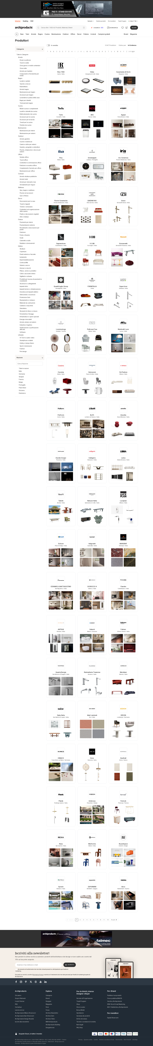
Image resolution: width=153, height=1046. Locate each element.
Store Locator (80, 1007)
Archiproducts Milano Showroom (25, 1013)
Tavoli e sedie (24, 63)
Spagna (21, 376)
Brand (48, 998)
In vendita (54, 45)
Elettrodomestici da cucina (28, 114)
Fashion (22, 349)
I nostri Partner (19, 1001)
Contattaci (18, 1007)
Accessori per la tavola (27, 119)
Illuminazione (22, 128)
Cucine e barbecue (26, 141)
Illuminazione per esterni (27, 133)
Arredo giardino (25, 139)
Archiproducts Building (53, 1024)
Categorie (49, 995)
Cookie (96, 1039)
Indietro (71, 920)
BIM (31, 21)
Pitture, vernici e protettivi (28, 271)
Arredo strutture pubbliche (28, 176)
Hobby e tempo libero (27, 343)
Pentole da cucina (25, 125)
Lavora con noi (19, 1010)
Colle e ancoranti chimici (27, 273)
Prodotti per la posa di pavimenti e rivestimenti (31, 280)
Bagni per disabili (25, 100)
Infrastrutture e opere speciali (29, 316)
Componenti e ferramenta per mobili (29, 74)
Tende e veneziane (26, 207)
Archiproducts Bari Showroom (24, 1016)
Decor (20, 198)
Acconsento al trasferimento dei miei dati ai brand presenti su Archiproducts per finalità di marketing (41, 970)
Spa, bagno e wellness (27, 190)
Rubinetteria (23, 86)
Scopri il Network (20, 998)
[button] (91, 21)
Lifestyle (21, 335)
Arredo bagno (24, 89)
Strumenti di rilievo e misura (28, 311)
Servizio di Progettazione (84, 998)
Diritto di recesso (81, 1019)
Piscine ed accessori (26, 193)
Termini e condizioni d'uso (106, 1039)
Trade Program (122, 21)
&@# (133, 51)
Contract (21, 174)
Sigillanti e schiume (26, 276)
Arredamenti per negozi (27, 185)
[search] (38, 28)
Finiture (20, 219)
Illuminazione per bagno (27, 92)
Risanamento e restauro (27, 300)
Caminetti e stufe (25, 240)
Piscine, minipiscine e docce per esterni (30, 150)
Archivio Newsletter (52, 1013)
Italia (20, 371)
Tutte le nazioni (24, 368)
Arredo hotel (24, 179)
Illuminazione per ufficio (27, 171)
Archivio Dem (50, 1016)
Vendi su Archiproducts (114, 1001)
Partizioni (23, 232)
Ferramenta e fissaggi (27, 314)
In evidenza (132, 45)
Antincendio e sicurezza (27, 294)
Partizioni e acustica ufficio (28, 165)
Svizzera (21, 390)
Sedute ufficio (24, 157)
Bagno (20, 78)
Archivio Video (50, 1019)
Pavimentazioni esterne (27, 225)
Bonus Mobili (80, 1010)
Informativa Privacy (38, 974)
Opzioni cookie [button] (88, 1039)
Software (23, 332)
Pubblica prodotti (101, 21)
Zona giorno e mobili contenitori (30, 65)
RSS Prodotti (127, 1039)
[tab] (93, 21)
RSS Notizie (119, 1039)
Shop (78, 1004)
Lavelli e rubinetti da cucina (28, 111)
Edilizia (20, 246)
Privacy (80, 1039)
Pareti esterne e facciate (28, 254)
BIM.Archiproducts (51, 1022)
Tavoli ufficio (24, 160)
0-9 (130, 51)
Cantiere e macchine (26, 305)
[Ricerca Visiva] (84, 28)
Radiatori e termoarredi (27, 243)
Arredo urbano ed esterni (28, 322)
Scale (21, 238)
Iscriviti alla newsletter (22, 1022)
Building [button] (25, 21)
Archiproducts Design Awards (24, 1019)
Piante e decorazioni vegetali (29, 214)
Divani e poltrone (25, 60)
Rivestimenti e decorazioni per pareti (29, 228)
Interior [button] (17, 21)
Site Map (134, 1039)
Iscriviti (69, 965)
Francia (21, 379)
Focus (47, 1010)
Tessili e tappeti (25, 204)
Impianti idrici (24, 286)
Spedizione (80, 1013)
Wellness (21, 187)
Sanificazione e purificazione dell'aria (29, 328)
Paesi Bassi (22, 387)
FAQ (16, 1004)
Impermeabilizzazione (27, 260)
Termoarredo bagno (26, 103)
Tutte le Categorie (22, 54)
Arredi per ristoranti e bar (28, 182)
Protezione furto (25, 297)
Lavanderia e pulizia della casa (30, 97)
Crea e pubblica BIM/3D (114, 998)
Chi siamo (18, 995)
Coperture (23, 251)
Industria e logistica (26, 325)
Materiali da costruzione (27, 303)
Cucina (20, 106)
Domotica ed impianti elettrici (29, 292)
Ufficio (20, 154)
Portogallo (22, 385)
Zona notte (23, 68)
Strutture (22, 249)
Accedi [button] (134, 27)
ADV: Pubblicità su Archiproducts (117, 1007)
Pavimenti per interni (26, 222)
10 (108, 920)
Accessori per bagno (26, 95)
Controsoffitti (24, 262)
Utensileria (23, 308)
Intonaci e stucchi (25, 268)
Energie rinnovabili (26, 319)
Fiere (47, 1007)
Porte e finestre (25, 235)
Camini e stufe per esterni (28, 144)
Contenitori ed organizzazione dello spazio (29, 210)
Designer (48, 1001)
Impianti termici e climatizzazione (30, 289)
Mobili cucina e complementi (29, 108)
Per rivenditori (112, 21)
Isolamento (23, 257)
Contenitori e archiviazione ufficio (30, 163)
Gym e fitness (24, 196)
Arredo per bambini (26, 71)
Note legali (79, 1024)
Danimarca (22, 393)
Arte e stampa (24, 217)
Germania (22, 374)
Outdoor (21, 136)
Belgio (21, 382)
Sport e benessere (26, 346)
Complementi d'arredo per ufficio (30, 168)
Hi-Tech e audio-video (27, 338)
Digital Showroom (112, 1018)
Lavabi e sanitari (25, 81)
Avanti (113, 920)
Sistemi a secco (25, 265)
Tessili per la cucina (26, 122)
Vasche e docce (25, 84)
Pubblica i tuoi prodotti (114, 995)
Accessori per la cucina (27, 117)
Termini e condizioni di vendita (86, 1022)
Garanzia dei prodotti (83, 1016)
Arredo (20, 57)
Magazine (49, 1004)
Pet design (23, 351)
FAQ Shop (79, 1027)
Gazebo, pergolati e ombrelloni (30, 147)
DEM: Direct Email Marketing (116, 1004)
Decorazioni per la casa (27, 201)
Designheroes (50, 1027)
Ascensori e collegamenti (28, 283)
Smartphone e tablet (26, 340)
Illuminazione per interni (27, 130)
